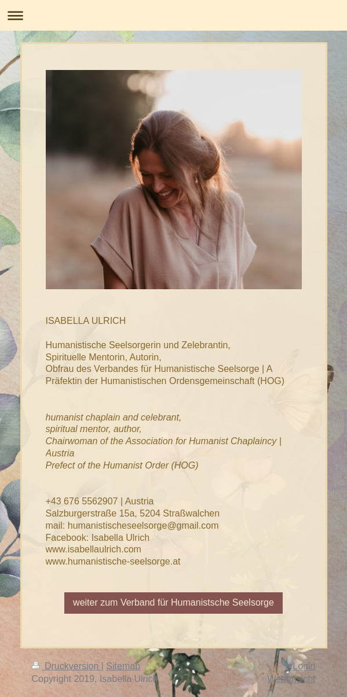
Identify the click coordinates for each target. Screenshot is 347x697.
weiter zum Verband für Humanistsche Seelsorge (173, 602)
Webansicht (291, 679)
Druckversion (66, 666)
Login (304, 666)
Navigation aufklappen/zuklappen (173, 15)
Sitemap (123, 666)
